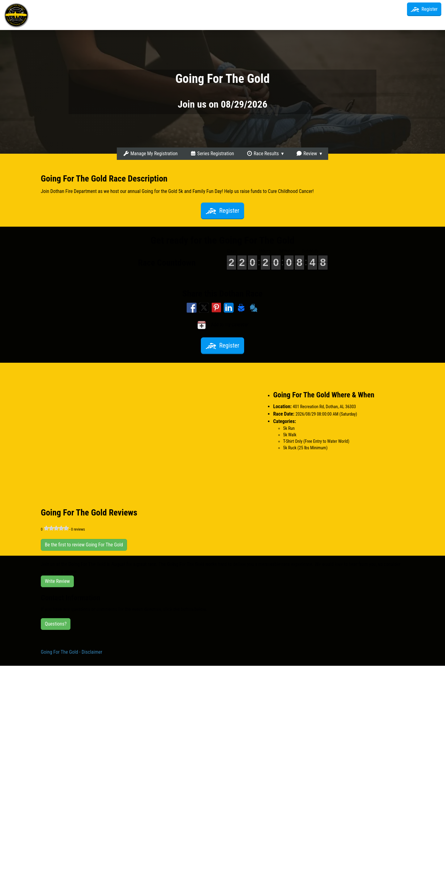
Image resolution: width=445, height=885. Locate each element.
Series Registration (212, 153)
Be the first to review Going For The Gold (84, 545)
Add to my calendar (223, 325)
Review (306, 153)
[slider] (56, 528)
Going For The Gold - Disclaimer (71, 652)
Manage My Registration (150, 153)
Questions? (55, 624)
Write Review (57, 581)
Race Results (262, 153)
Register (424, 9)
